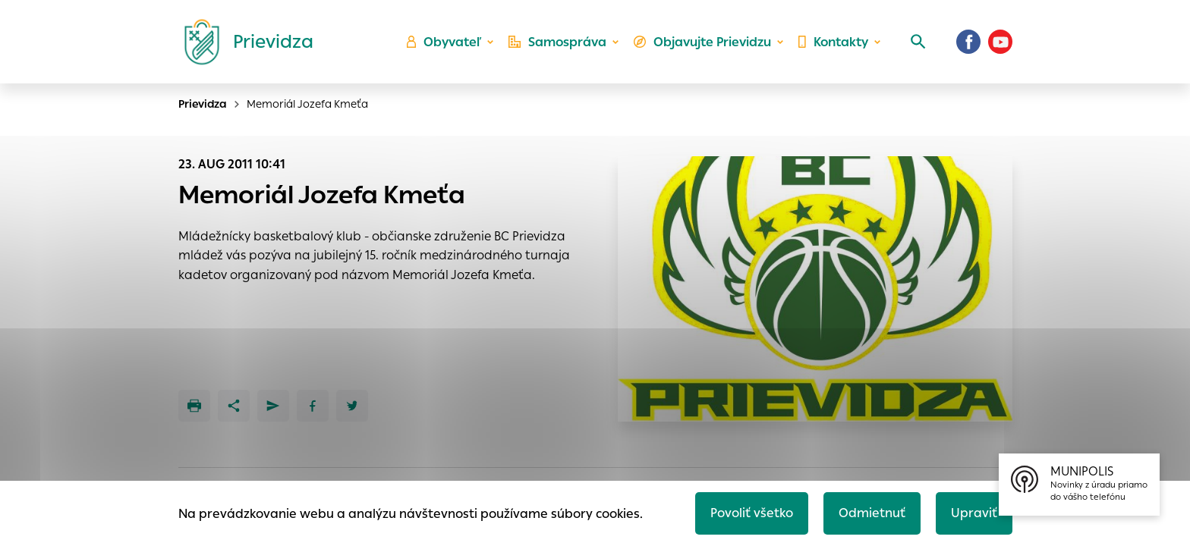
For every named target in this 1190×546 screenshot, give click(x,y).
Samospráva (557, 42)
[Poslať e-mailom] (273, 406)
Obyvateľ (444, 42)
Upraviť (974, 513)
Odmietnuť (872, 513)
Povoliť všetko (751, 513)
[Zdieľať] (234, 406)
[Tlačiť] (194, 406)
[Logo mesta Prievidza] (242, 41)
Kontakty (833, 42)
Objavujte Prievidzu (702, 42)
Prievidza (202, 104)
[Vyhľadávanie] (918, 41)
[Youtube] (1000, 42)
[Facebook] (968, 42)
